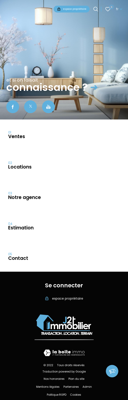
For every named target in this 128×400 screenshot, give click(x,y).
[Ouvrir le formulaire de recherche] (95, 9)
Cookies (75, 395)
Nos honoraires (54, 379)
